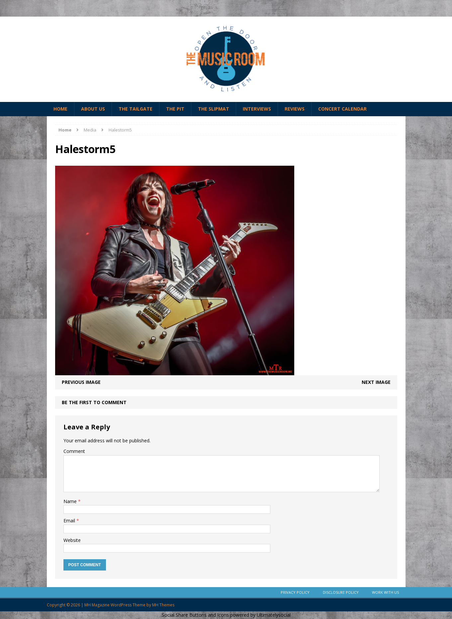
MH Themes (163, 605)
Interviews (257, 109)
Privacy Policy (295, 592)
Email (69, 520)
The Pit (175, 109)
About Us (93, 109)
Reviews (295, 109)
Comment (74, 451)
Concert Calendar (342, 109)
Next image (376, 382)
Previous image (81, 382)
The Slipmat (213, 109)
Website (72, 540)
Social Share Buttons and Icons (195, 615)
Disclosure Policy (341, 592)
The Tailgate (135, 109)
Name (70, 501)
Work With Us (385, 592)
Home (60, 109)
